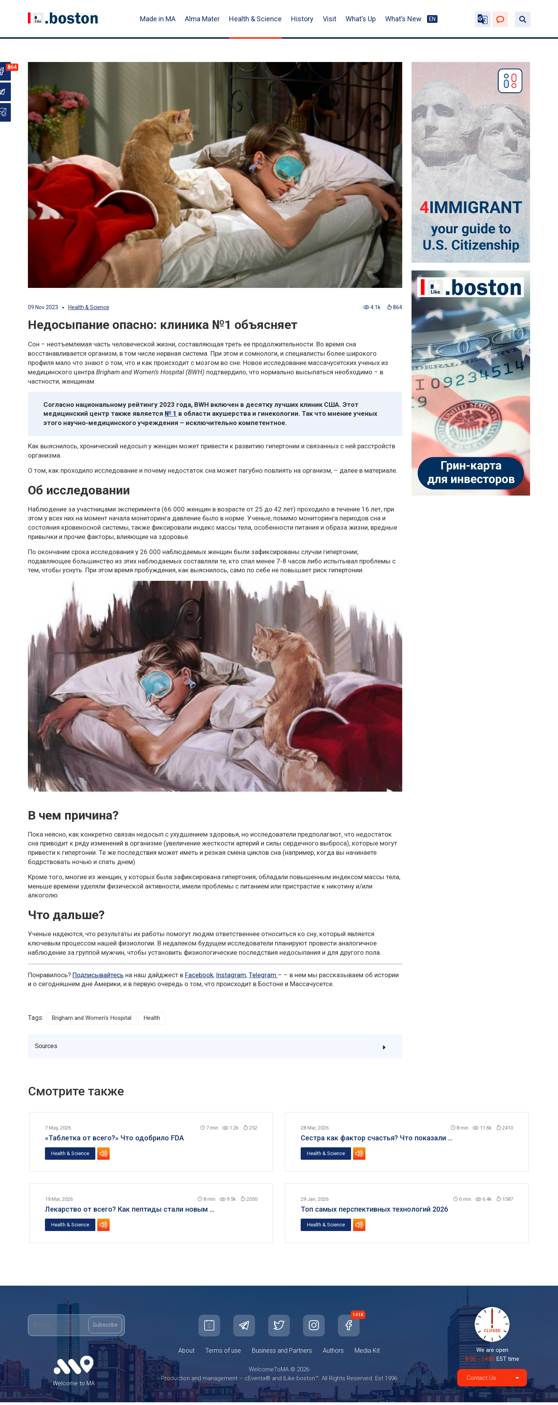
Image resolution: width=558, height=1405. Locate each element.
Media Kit (367, 1353)
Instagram (231, 975)
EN (432, 19)
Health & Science (255, 19)
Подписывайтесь (98, 975)
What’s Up (361, 19)
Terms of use (223, 1353)
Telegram (263, 975)
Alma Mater (202, 19)
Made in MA (158, 19)
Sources (215, 1048)
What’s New (403, 19)
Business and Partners (282, 1353)
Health (163, 1018)
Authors (333, 1353)
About (186, 1353)
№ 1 (171, 413)
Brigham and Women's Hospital (97, 1018)
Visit (329, 19)
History (302, 19)
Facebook (199, 975)
